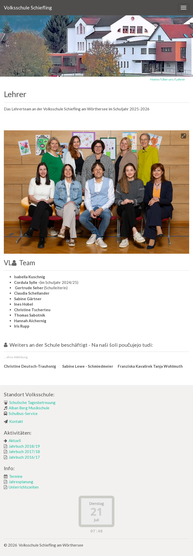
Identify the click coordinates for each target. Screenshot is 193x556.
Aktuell (15, 440)
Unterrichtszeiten (24, 487)
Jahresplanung (21, 481)
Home (154, 79)
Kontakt (16, 421)
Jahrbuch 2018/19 (24, 446)
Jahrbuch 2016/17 (24, 457)
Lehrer (180, 79)
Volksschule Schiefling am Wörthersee (51, 545)
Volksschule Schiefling (28, 7)
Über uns (167, 79)
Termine (16, 476)
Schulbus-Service (23, 413)
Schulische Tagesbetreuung (32, 402)
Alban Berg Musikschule (29, 408)
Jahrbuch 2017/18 (24, 451)
